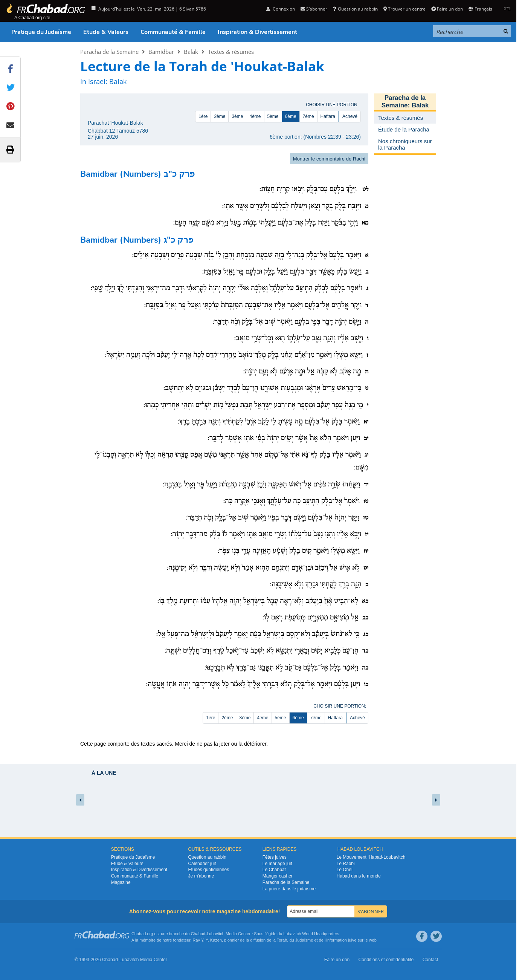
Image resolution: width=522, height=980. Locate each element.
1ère (203, 116)
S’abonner (314, 9)
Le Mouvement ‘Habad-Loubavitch (371, 857)
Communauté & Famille (173, 32)
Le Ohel (345, 869)
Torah (282, 940)
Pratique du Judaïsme (41, 32)
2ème (219, 116)
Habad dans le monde (359, 876)
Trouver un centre (404, 9)
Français (480, 9)
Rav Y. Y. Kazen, (208, 940)
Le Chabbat (274, 869)
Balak (191, 51)
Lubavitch (215, 933)
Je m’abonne (201, 876)
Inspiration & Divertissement (257, 32)
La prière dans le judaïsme (289, 888)
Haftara (328, 116)
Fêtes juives (275, 857)
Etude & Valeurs (105, 32)
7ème (308, 116)
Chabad (198, 933)
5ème (273, 116)
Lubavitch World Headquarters (311, 933)
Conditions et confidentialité (386, 959)
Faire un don (447, 9)
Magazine (121, 882)
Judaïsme (304, 940)
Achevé (349, 116)
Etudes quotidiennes (208, 869)
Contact (430, 959)
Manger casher (278, 876)
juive (352, 940)
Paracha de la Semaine (109, 51)
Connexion (280, 9)
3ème (237, 116)
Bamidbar (161, 51)
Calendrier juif (202, 863)
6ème (290, 116)
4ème (255, 116)
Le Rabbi (346, 863)
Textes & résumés (231, 51)
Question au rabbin (355, 9)
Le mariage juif (277, 863)
